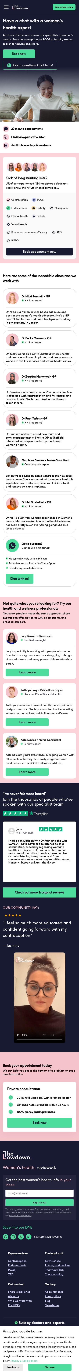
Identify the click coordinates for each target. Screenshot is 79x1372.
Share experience (19, 1292)
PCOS (12, 1270)
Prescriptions (53, 1296)
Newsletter (52, 1305)
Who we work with (20, 1301)
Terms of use (53, 1261)
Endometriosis (17, 1265)
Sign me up (39, 1202)
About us (13, 1296)
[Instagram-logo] (13, 1236)
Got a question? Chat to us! (30, 65)
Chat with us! (19, 579)
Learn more (27, 672)
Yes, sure (49, 1367)
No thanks (13, 1367)
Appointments (54, 1292)
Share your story (64, 7)
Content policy (54, 1274)
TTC (10, 1274)
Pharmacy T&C (54, 1270)
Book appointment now (39, 251)
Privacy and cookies (57, 1265)
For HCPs (14, 1305)
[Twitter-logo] (21, 1236)
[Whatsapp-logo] (5, 1236)
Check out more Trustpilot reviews (39, 892)
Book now (19, 53)
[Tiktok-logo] (28, 1236)
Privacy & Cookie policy (20, 1215)
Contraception (17, 1261)
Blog (48, 1301)
